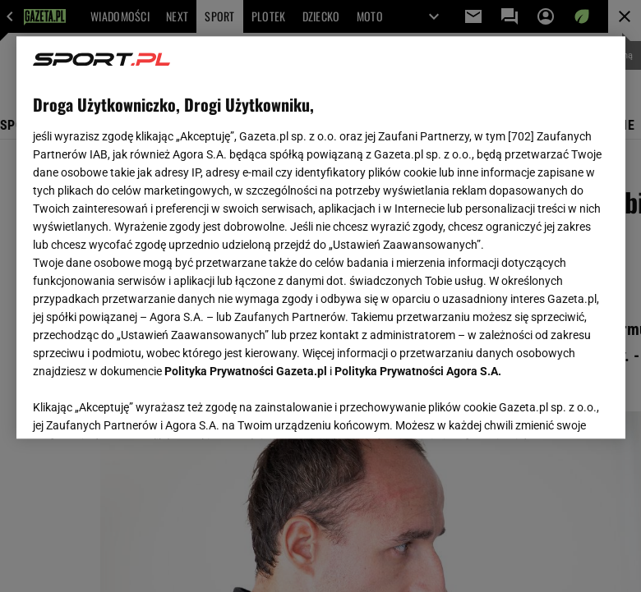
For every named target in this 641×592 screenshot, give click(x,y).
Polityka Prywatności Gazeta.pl (245, 371)
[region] (320, 237)
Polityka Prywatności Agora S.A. (417, 371)
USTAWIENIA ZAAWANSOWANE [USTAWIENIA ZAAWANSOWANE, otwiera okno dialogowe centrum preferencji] (140, 405)
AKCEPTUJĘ (552, 406)
